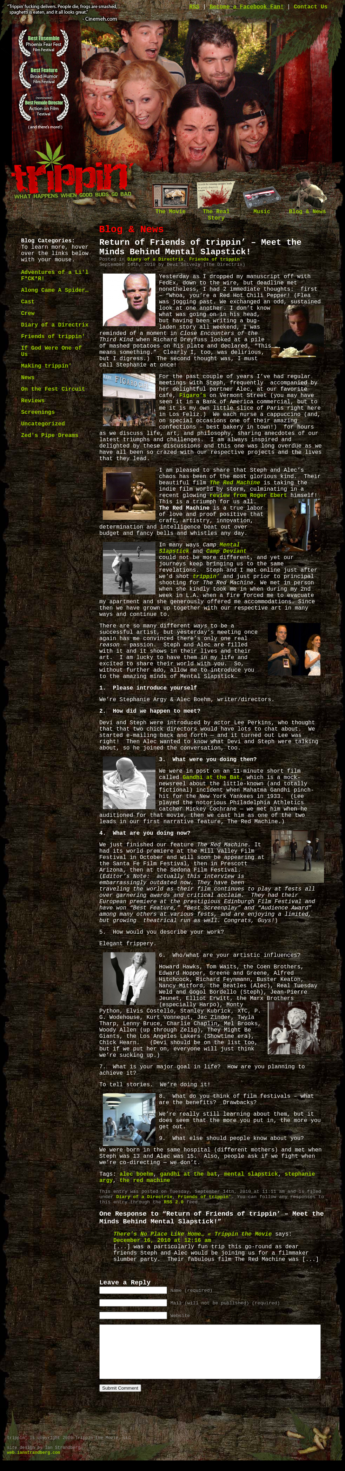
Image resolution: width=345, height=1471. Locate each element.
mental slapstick (251, 1174)
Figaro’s (192, 395)
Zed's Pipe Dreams (49, 435)
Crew (27, 313)
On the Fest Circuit (53, 389)
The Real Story (216, 212)
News (27, 378)
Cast (27, 302)
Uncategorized (43, 424)
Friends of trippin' (53, 337)
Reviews (33, 401)
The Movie (170, 209)
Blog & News (307, 209)
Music (262, 209)
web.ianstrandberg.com (33, 1463)
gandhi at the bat (188, 1174)
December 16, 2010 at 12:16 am (162, 1240)
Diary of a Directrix (54, 325)
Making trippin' (46, 366)
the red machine (145, 1180)
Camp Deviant (226, 551)
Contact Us (310, 7)
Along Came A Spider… (54, 290)
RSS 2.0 (174, 1202)
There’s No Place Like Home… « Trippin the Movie (192, 1234)
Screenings (38, 412)
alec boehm (136, 1174)
